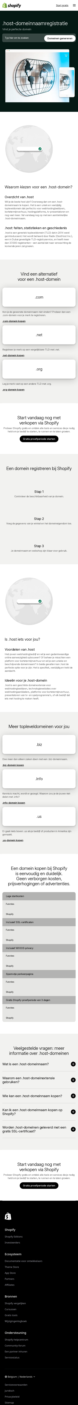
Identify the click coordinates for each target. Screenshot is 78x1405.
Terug (38, 56)
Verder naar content (10, 2)
